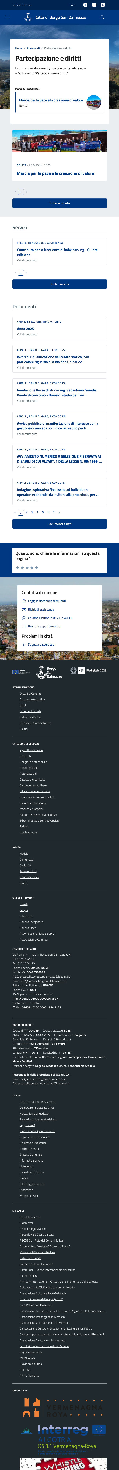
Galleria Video (28, 927)
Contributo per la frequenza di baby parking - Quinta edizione (57, 252)
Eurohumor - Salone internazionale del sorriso (47, 1270)
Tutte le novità (59, 203)
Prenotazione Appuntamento (37, 1131)
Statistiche (26, 1190)
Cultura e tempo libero (33, 785)
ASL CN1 (25, 1369)
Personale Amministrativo (35, 723)
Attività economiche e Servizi (37, 933)
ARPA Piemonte (29, 1375)
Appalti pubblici (29, 767)
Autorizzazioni (28, 773)
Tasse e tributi (28, 871)
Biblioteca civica (29, 877)
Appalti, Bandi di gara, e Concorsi (41, 350)
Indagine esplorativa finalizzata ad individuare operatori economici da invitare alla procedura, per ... (58, 492)
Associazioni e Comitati (34, 939)
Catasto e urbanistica (32, 779)
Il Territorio (26, 916)
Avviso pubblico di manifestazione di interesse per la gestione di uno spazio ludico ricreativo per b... (57, 425)
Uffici (23, 705)
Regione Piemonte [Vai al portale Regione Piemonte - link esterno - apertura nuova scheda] (22, 5)
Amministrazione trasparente (39, 322)
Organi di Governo (30, 693)
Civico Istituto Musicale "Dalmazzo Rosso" (45, 1246)
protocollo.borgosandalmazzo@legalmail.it (45, 976)
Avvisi (23, 883)
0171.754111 (25, 959)
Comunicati (26, 859)
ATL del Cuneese (30, 1217)
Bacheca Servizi (29, 1148)
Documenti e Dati (30, 711)
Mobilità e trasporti (31, 809)
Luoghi (24, 910)
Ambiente (26, 756)
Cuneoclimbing (28, 1275)
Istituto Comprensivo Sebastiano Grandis (44, 1346)
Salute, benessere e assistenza (40, 243)
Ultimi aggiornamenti (32, 1184)
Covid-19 (25, 865)
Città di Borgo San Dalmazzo (61, 17)
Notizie (24, 853)
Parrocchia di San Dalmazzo (36, 1264)
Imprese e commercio (33, 803)
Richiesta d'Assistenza (33, 1143)
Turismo (24, 826)
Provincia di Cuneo (31, 1364)
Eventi (24, 904)
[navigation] (7, 17)
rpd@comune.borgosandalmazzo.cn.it (43, 1079)
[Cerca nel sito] (102, 17)
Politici (24, 729)
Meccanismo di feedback (34, 1113)
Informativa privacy (31, 1160)
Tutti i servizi (59, 284)
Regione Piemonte (31, 1352)
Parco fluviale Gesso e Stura (37, 1234)
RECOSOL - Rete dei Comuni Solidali (42, 1240)
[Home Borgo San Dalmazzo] (53, 17)
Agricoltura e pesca (31, 750)
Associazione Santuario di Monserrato (42, 1340)
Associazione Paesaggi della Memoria (42, 1317)
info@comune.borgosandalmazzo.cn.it (43, 981)
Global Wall (27, 1223)
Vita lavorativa (28, 832)
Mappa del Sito (29, 1195)
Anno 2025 (25, 328)
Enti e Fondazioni (30, 717)
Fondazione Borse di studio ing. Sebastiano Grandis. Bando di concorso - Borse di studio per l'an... (57, 392)
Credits (24, 1178)
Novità (22, 165)
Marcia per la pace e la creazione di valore (51, 100)
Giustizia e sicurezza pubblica (37, 797)
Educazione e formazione (35, 791)
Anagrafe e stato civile (33, 762)
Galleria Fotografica (31, 922)
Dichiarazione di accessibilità (37, 1107)
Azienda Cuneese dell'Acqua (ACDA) (41, 1299)
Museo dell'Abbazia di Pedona (37, 1252)
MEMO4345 (27, 1358)
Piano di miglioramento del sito (38, 1119)
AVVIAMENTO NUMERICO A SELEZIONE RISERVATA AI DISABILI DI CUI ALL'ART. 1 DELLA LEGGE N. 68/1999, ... (59, 458)
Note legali (26, 1166)
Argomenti (33, 48)
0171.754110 (26, 963)
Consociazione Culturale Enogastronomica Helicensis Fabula (56, 1328)
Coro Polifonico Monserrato (36, 1305)
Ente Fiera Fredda (30, 1258)
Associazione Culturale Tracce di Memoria (44, 1322)
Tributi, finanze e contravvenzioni (39, 820)
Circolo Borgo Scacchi (33, 1228)
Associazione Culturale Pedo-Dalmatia (43, 1293)
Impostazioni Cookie (32, 1172)
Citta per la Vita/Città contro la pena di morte (47, 1287)
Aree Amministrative (32, 699)
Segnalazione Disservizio (34, 1137)
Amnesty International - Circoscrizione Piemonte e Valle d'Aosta (59, 1281)
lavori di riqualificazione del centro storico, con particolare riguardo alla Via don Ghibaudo (53, 359)
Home (18, 48)
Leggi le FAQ (27, 1125)
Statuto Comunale (31, 1154)
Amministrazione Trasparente (37, 1101)
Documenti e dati (59, 523)
